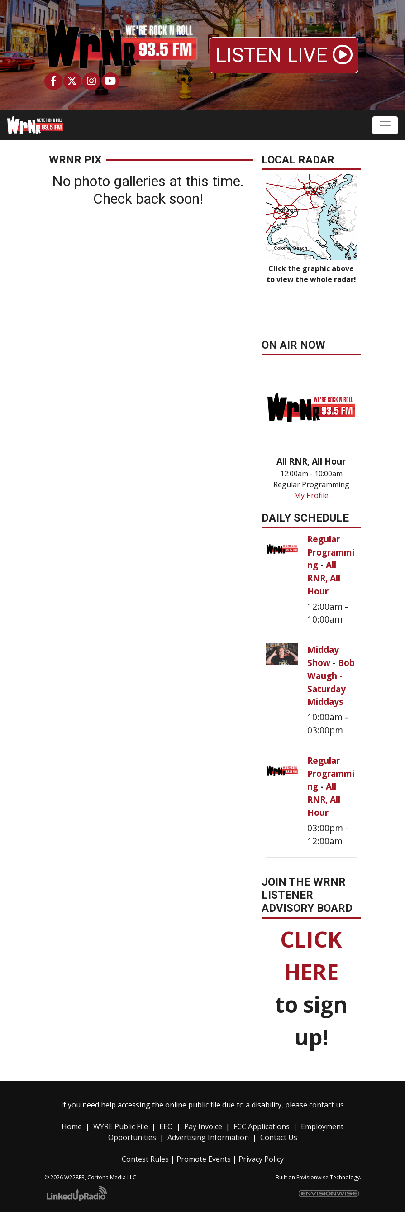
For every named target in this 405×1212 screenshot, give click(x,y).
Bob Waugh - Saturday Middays (331, 682)
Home (72, 1126)
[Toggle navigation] (385, 125)
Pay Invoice (203, 1126)
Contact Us (278, 1137)
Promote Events (203, 1159)
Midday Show (323, 656)
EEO (166, 1126)
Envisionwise (312, 1177)
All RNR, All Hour (323, 578)
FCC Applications (261, 1126)
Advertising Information (208, 1137)
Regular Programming (330, 552)
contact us (326, 1105)
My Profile (311, 495)
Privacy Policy (261, 1159)
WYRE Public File (120, 1126)
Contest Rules (145, 1159)
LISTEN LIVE (284, 55)
